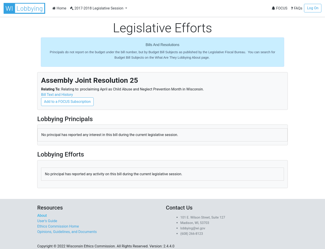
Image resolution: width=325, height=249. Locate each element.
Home (59, 8)
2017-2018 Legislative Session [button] (97, 8)
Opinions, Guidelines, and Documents (67, 232)
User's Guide (47, 221)
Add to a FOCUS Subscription (67, 101)
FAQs (296, 8)
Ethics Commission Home (58, 226)
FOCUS (279, 8)
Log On (312, 8)
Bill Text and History (57, 94)
